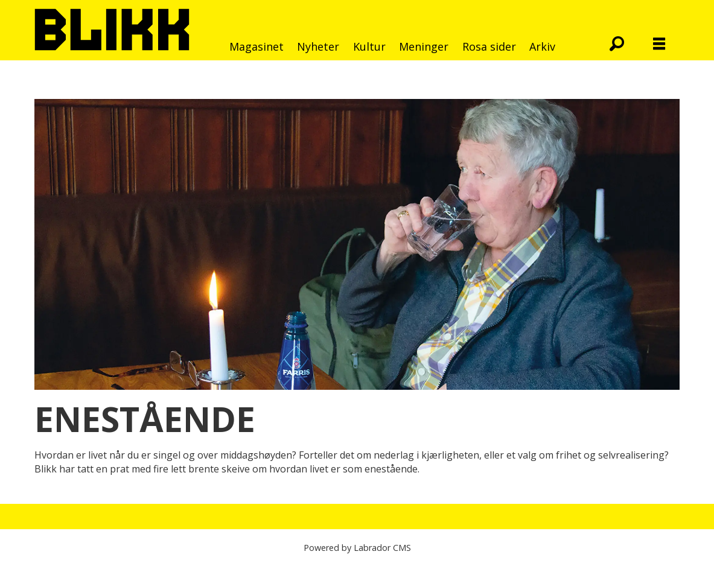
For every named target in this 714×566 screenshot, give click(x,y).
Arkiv (542, 46)
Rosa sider (489, 46)
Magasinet (256, 46)
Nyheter (318, 46)
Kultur (369, 46)
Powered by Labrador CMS (357, 547)
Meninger (423, 46)
